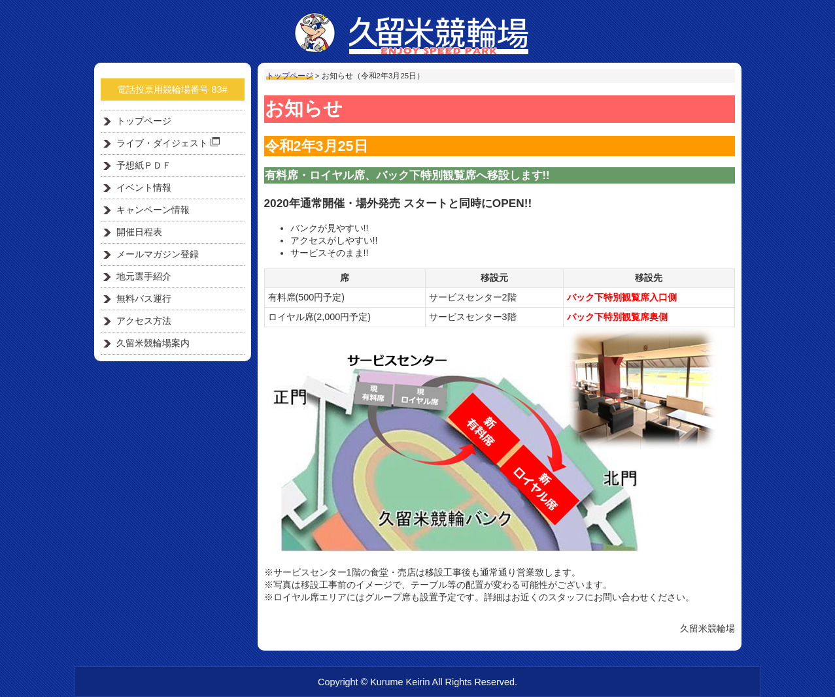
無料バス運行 (143, 298)
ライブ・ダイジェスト (168, 142)
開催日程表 (139, 232)
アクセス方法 (143, 321)
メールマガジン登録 (157, 254)
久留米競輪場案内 (153, 343)
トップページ (289, 76)
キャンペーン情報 (153, 209)
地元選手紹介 (143, 276)
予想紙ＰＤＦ (143, 165)
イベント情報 (143, 187)
